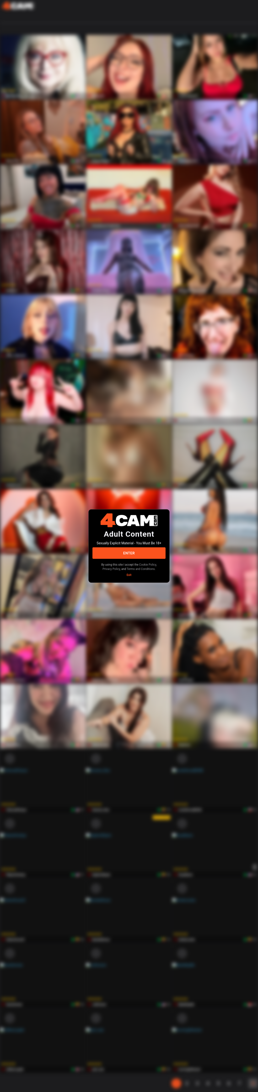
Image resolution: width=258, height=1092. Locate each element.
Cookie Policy (147, 564)
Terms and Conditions (141, 568)
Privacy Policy (111, 568)
